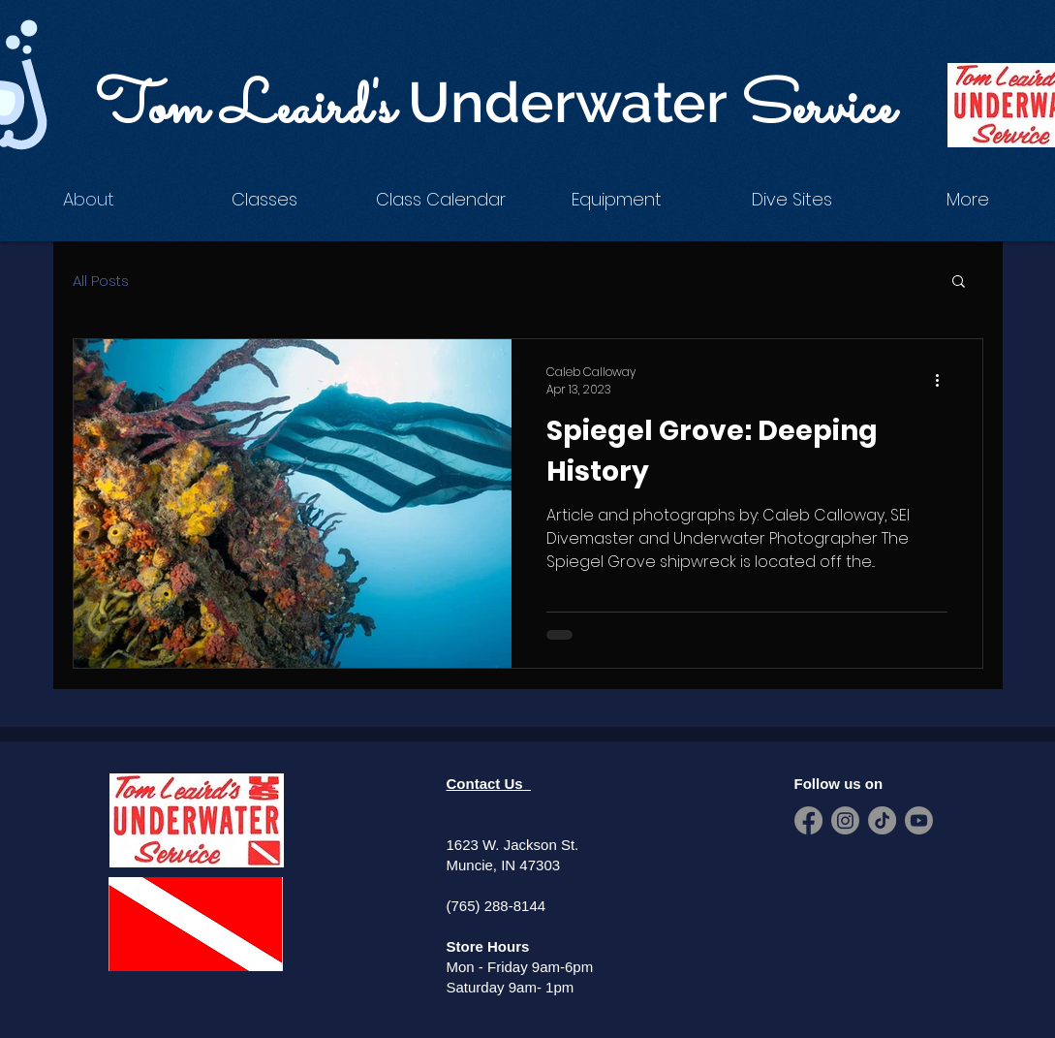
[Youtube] (919, 820)
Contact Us (489, 783)
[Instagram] (845, 820)
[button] (264, 199)
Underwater (574, 102)
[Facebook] (808, 820)
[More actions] (944, 381)
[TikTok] (882, 820)
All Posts (101, 280)
